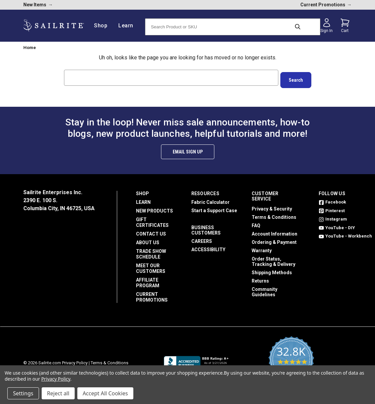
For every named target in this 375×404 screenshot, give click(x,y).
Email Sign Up (188, 149)
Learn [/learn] (128, 25)
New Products (154, 208)
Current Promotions (152, 294)
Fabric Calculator (210, 200)
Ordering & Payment (274, 240)
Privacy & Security (272, 206)
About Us (147, 240)
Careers (201, 239)
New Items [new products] (38, 4)
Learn (143, 200)
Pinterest (332, 208)
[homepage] (53, 25)
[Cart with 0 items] (345, 26)
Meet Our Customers (150, 266)
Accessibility (208, 247)
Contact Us (151, 231)
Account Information (274, 231)
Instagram (333, 216)
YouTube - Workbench (345, 233)
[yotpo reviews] (291, 360)
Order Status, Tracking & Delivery (273, 259)
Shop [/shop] (103, 25)
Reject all (58, 393)
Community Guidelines (264, 289)
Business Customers (206, 228)
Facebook (332, 199)
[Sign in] (326, 26)
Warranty (262, 248)
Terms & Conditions (274, 215)
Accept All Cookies (105, 393)
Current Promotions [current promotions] (326, 4)
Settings (23, 393)
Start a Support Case (214, 208)
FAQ (256, 223)
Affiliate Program (147, 280)
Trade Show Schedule (151, 251)
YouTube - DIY (337, 225)
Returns (260, 278)
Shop (142, 191)
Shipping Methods (272, 270)
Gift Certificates (152, 220)
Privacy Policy (75, 360)
